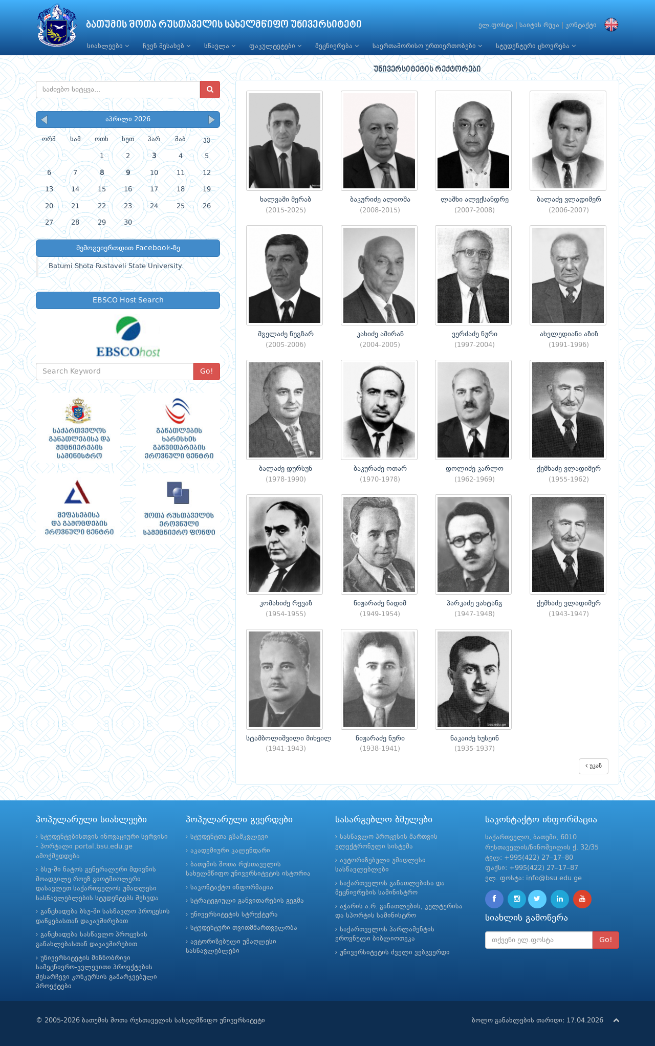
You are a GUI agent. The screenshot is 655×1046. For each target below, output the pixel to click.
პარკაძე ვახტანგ (475, 603)
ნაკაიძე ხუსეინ (474, 738)
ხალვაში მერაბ (285, 199)
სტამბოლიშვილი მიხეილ (289, 738)
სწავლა (219, 46)
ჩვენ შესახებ (166, 46)
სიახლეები (108, 46)
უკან (593, 765)
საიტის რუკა (539, 25)
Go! (206, 371)
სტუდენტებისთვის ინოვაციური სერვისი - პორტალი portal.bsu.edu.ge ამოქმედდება (102, 846)
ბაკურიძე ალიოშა (380, 199)
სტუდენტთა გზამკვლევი (229, 837)
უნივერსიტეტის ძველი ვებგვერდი (395, 952)
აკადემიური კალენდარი (230, 850)
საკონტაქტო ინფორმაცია (231, 887)
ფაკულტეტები (275, 46)
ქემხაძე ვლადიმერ (569, 468)
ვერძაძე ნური (474, 334)
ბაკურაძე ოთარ (380, 468)
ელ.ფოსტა (495, 25)
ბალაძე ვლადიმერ (569, 199)
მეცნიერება (337, 46)
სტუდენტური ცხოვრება (536, 46)
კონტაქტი (581, 25)
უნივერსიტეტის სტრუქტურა (234, 914)
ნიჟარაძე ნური (380, 738)
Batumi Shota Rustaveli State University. (116, 266)
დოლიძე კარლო (475, 468)
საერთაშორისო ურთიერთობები (427, 46)
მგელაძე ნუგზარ (286, 334)
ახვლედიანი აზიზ (569, 334)
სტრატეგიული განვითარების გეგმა (247, 901)
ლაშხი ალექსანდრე (475, 199)
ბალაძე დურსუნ (285, 468)
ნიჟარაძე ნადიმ (380, 603)
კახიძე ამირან (380, 334)
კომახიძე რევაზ (285, 603)
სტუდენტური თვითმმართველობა (243, 928)
